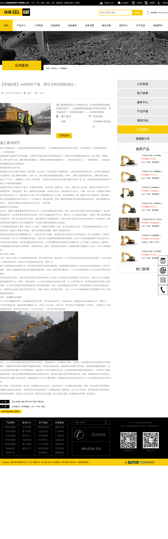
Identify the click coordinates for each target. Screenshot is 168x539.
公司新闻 (142, 84)
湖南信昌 (59, 444)
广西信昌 (59, 435)
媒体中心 (26, 448)
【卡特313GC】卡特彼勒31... (152, 171)
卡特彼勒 (43, 435)
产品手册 (142, 111)
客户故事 (142, 93)
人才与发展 (43, 444)
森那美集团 (43, 427)
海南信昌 (59, 440)
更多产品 (10, 452)
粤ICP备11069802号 (69, 462)
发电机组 (10, 448)
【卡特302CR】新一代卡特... (152, 219)
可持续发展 (43, 448)
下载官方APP (109, 3)
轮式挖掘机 (10, 444)
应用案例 (63, 68)
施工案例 (26, 444)
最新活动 (142, 120)
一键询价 (139, 3)
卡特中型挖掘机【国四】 (10, 411)
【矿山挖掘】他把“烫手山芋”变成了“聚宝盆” (27, 402)
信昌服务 (72, 25)
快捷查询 (157, 25)
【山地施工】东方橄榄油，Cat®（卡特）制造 (28, 407)
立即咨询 (64, 135)
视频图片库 (143, 138)
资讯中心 (123, 25)
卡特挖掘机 (15, 12)
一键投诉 (164, 3)
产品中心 (21, 25)
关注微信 (125, 3)
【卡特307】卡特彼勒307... (151, 187)
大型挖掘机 (10, 440)
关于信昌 (140, 25)
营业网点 (43, 440)
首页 (6, 25)
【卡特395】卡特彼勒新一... (151, 235)
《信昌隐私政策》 (83, 462)
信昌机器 (43, 431)
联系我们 (43, 452)
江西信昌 (59, 448)
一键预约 (152, 3)
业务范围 (89, 25)
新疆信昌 (59, 452)
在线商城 (55, 25)
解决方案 (106, 25)
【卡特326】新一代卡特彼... (151, 251)
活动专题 (26, 440)
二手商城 (38, 25)
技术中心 (26, 435)
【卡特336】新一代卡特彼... (151, 155)
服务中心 (142, 102)
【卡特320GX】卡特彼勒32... (152, 203)
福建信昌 (59, 427)
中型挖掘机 (10, 435)
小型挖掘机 (10, 431)
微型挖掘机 (10, 427)
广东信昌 (59, 431)
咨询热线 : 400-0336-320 (159, 13)
